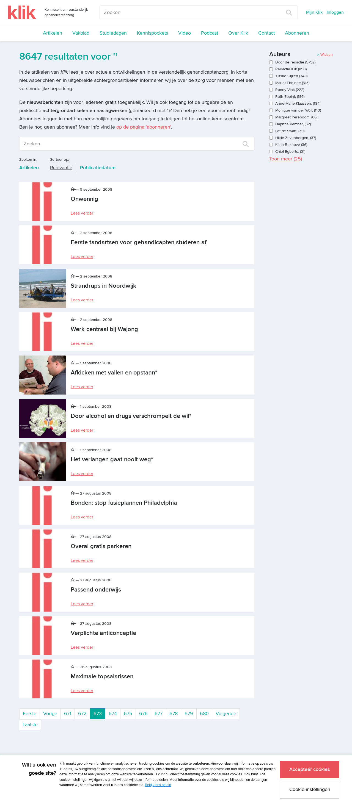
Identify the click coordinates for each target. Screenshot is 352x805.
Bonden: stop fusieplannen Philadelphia (124, 503)
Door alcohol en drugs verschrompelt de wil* (131, 416)
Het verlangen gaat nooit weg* (112, 459)
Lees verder (82, 213)
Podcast (209, 33)
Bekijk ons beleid (158, 785)
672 (82, 714)
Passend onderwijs (96, 589)
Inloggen (335, 12)
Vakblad (80, 33)
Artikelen (52, 33)
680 (204, 714)
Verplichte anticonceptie (103, 633)
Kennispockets (152, 33)
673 (99, 713)
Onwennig (84, 199)
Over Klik (238, 33)
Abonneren (297, 33)
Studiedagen (113, 33)
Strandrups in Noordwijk (103, 286)
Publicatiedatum (98, 168)
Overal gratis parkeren (101, 546)
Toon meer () (285, 159)
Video (184, 33)
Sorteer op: (59, 159)
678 (173, 714)
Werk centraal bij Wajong (104, 329)
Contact (266, 33)
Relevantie (61, 168)
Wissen (325, 54)
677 (159, 714)
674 (113, 714)
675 (128, 714)
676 (143, 714)
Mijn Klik (314, 12)
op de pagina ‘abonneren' (143, 127)
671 (67, 714)
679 (189, 714)
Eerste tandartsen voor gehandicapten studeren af (139, 242)
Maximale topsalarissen (102, 676)
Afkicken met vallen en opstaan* (114, 372)
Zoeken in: (28, 159)
